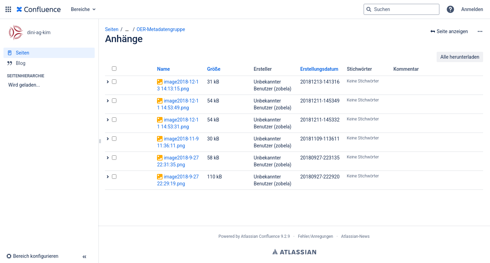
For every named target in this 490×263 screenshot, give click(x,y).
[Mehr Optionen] (480, 31)
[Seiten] (49, 53)
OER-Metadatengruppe (161, 29)
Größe (214, 69)
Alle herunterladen (459, 57)
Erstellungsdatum (319, 69)
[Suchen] (369, 9)
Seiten (111, 29)
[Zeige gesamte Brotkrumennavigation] (127, 29)
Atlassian (294, 251)
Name (163, 69)
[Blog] (49, 63)
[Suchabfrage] (401, 9)
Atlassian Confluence (260, 236)
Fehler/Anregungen (315, 236)
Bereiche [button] (80, 9)
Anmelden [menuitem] (472, 9)
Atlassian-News (355, 236)
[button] (8, 9)
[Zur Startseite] (38, 9)
